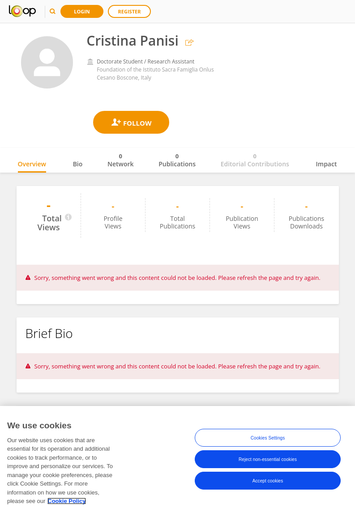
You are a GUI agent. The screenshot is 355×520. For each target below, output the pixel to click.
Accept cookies (267, 480)
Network (120, 160)
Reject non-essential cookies (268, 459)
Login (82, 11)
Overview (32, 164)
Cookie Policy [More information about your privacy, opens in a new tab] (66, 501)
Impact (326, 164)
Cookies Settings (268, 437)
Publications (177, 160)
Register (129, 11)
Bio (78, 164)
